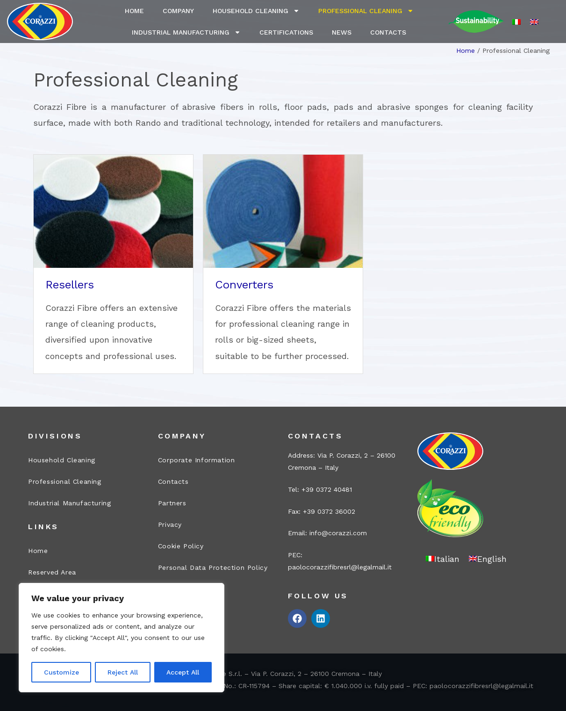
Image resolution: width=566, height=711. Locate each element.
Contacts (388, 32)
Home (134, 10)
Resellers (69, 284)
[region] (121, 637)
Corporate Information (196, 460)
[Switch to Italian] (516, 22)
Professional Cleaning (366, 11)
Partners (172, 503)
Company (178, 10)
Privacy (170, 524)
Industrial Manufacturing (186, 32)
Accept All (182, 672)
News (341, 32)
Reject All (122, 672)
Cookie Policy (181, 546)
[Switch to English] (534, 22)
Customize (61, 672)
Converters (244, 284)
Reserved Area (52, 572)
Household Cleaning (256, 11)
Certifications (286, 32)
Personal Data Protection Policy (213, 567)
